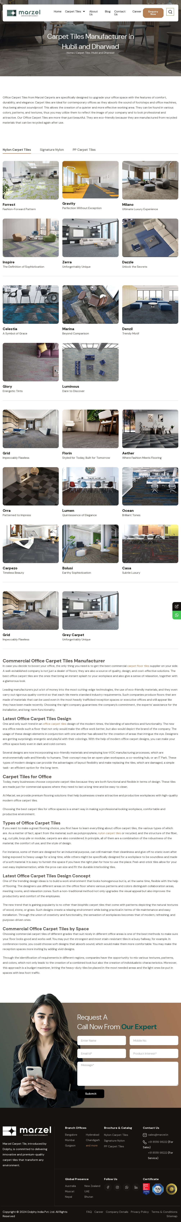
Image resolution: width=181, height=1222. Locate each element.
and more (92, 1145)
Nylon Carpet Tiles (17, 150)
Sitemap (172, 1216)
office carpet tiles (54, 724)
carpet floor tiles (138, 666)
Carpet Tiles (73, 11)
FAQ (89, 1212)
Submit (91, 1094)
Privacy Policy (140, 1212)
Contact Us (119, 13)
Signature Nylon (52, 150)
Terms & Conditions (164, 1212)
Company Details (117, 1212)
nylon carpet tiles (109, 833)
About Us (93, 13)
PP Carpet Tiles (84, 150)
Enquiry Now (153, 12)
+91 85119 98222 (158, 1142)
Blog (108, 11)
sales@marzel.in (158, 1135)
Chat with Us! (175, 615)
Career (136, 11)
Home (57, 11)
